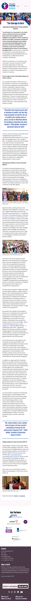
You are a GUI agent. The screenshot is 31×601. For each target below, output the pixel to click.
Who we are (4, 597)
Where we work (6, 599)
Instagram (15, 592)
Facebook (22, 496)
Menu (18, 6)
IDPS (10, 572)
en (25, 6)
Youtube (21, 592)
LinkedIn (18, 592)
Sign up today (23, 586)
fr (27, 6)
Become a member (21, 599)
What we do (19, 597)
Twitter (16, 496)
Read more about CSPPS (7, 576)
